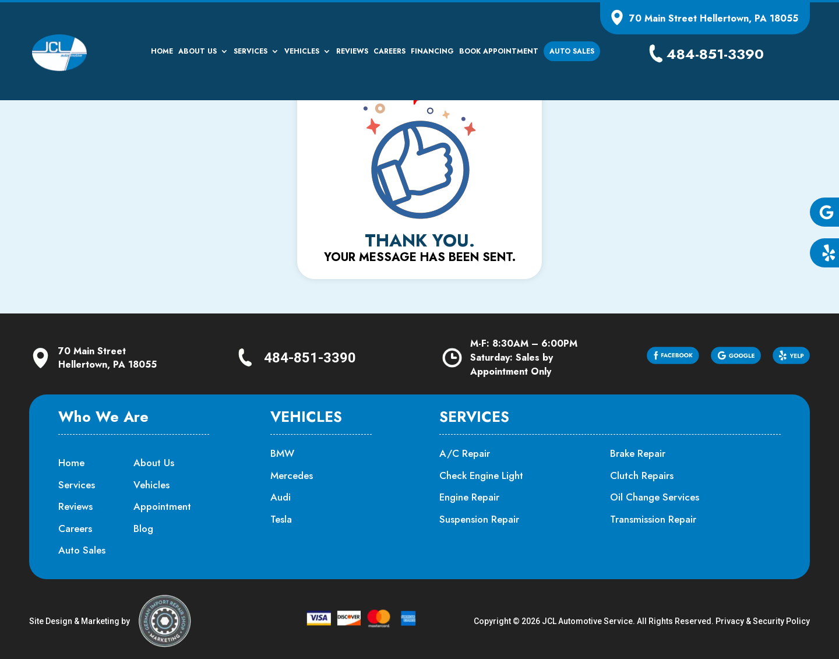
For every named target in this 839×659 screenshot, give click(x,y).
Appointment (162, 506)
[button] (824, 212)
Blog (143, 528)
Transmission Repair (653, 519)
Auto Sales (571, 51)
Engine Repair (469, 497)
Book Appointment (498, 52)
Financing (432, 52)
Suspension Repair (479, 519)
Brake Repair (637, 453)
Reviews (352, 52)
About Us (197, 52)
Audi (280, 497)
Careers (389, 52)
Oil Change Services (654, 497)
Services (250, 52)
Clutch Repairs (642, 475)
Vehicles (301, 52)
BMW (282, 453)
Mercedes (291, 475)
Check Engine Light (481, 475)
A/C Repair (464, 453)
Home (162, 52)
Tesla (281, 519)
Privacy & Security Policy (762, 621)
